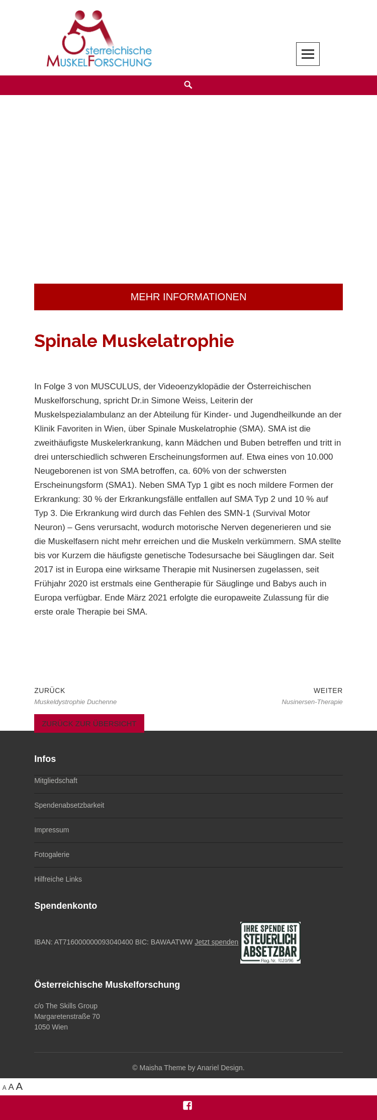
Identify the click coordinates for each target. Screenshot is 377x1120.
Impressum (51, 830)
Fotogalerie (51, 854)
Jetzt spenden (216, 942)
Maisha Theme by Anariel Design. (192, 1068)
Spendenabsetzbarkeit (69, 805)
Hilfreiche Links (58, 879)
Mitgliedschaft (55, 781)
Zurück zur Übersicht (89, 723)
